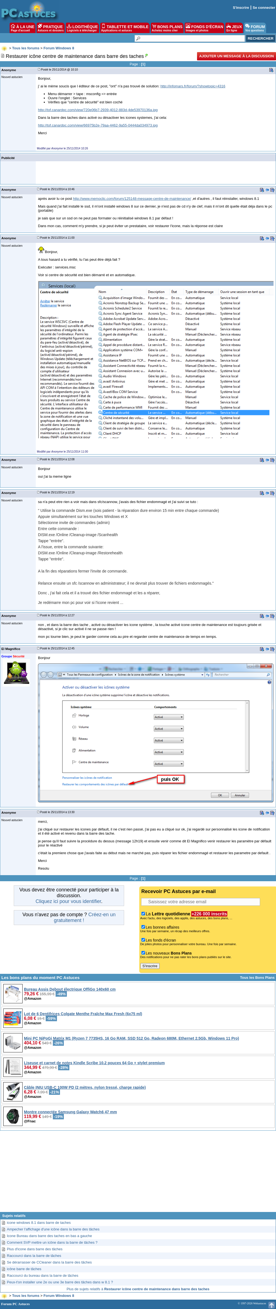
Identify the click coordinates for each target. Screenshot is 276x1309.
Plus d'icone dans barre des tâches (34, 1249)
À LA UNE (22, 28)
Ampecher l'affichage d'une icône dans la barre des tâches (53, 1229)
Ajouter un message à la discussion (236, 56)
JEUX (234, 28)
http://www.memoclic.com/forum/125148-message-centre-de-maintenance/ (132, 199)
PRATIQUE (51, 28)
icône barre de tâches (24, 1269)
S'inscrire (241, 8)
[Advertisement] (138, 1173)
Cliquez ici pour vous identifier (68, 901)
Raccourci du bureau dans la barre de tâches (42, 1275)
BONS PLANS (167, 28)
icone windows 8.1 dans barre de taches (39, 1223)
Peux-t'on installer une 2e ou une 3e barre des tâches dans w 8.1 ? (60, 1282)
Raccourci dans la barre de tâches (34, 1256)
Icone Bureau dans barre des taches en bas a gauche (49, 1236)
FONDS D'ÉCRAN (204, 28)
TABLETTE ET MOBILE (125, 28)
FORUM (255, 28)
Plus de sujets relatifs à (138, 1289)
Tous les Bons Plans (257, 977)
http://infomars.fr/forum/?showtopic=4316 (192, 86)
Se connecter (264, 8)
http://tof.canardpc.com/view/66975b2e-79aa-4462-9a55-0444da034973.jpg (98, 125)
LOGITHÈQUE (82, 28)
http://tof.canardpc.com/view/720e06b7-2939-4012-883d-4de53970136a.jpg (98, 110)
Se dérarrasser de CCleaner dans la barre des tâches (49, 1262)
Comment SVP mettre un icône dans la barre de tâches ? (52, 1242)
